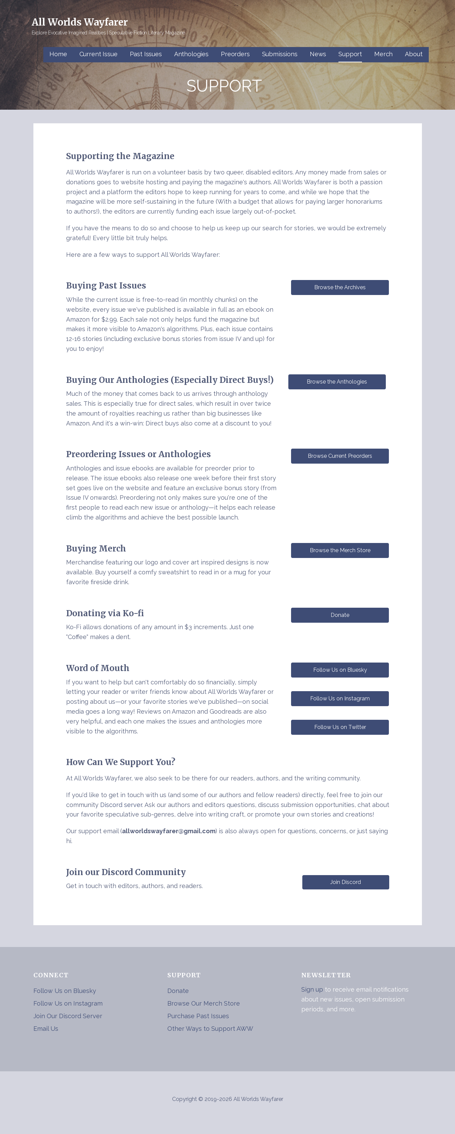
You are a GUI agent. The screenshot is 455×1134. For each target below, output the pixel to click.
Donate (178, 990)
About (413, 54)
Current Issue (98, 54)
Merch (383, 54)
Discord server (121, 804)
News (318, 54)
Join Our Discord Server (67, 1016)
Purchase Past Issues (198, 1016)
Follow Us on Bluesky (64, 990)
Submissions (280, 54)
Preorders (235, 54)
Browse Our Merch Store (203, 1003)
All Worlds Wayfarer (80, 22)
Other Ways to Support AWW (210, 1028)
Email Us (45, 1028)
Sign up (312, 989)
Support (350, 54)
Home (58, 54)
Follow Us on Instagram (68, 1003)
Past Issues (146, 54)
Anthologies (191, 54)
